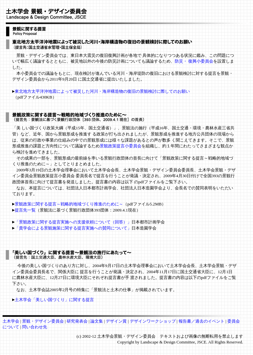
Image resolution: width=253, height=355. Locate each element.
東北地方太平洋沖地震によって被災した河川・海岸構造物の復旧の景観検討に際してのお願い (102, 91)
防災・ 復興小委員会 (194, 61)
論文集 (96, 321)
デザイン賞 (117, 321)
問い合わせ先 (34, 327)
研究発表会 (77, 321)
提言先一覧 (25, 210)
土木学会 (11, 321)
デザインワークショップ (153, 321)
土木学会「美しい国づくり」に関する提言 (53, 299)
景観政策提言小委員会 (120, 145)
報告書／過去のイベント (201, 321)
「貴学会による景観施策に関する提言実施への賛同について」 (73, 228)
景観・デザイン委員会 (43, 321)
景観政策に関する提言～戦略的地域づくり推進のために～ (67, 204)
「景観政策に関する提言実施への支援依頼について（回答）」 (73, 222)
